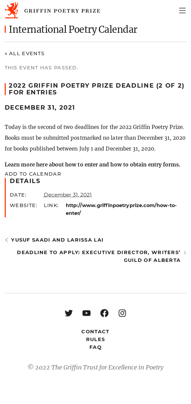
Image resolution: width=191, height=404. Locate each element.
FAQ (95, 347)
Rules (95, 339)
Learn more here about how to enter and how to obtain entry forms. (93, 164)
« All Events (25, 53)
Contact (95, 332)
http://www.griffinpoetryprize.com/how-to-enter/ (121, 209)
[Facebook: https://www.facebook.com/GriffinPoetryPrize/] (104, 313)
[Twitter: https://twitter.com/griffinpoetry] (69, 313)
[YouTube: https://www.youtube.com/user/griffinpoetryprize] (86, 313)
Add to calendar (33, 174)
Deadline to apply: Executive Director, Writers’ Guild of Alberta (99, 256)
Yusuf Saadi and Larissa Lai (57, 240)
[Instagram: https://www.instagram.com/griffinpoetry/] (122, 313)
